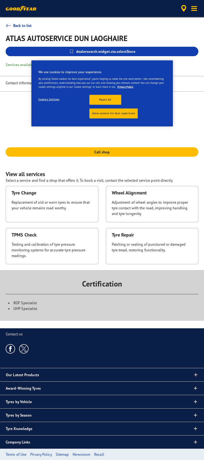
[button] (194, 8)
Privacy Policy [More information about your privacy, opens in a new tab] (125, 87)
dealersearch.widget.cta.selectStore (102, 51)
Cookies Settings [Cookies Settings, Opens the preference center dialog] (49, 99)
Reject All (105, 99)
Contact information (22, 82)
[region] (102, 93)
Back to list (19, 25)
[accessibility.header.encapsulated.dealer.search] (183, 8)
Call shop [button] (102, 152)
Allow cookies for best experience (113, 113)
